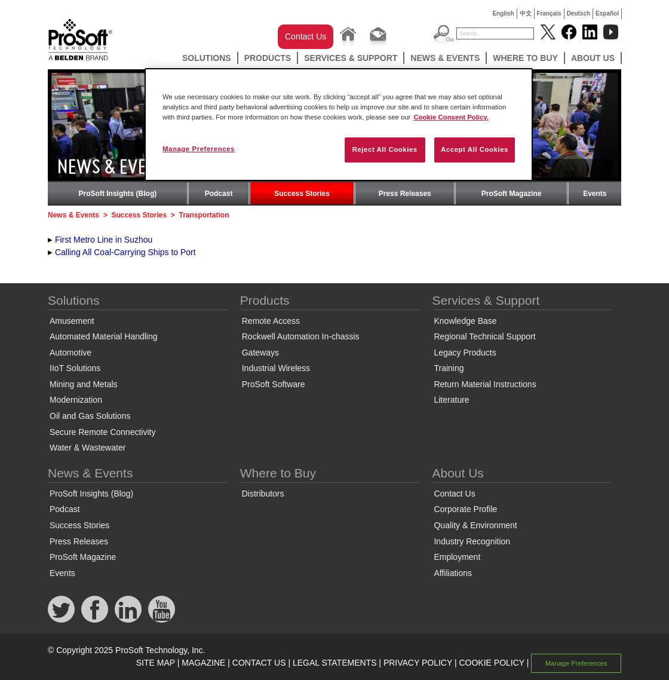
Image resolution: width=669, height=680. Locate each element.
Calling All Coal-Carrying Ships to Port (125, 252)
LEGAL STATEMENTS (335, 662)
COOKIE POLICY (491, 662)
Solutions (206, 58)
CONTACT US (259, 662)
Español (607, 13)
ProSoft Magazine (511, 193)
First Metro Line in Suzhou (103, 239)
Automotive (70, 352)
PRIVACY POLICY (417, 662)
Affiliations (453, 573)
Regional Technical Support (484, 336)
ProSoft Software (273, 384)
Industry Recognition (472, 541)
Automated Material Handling (104, 336)
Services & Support (350, 58)
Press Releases (405, 193)
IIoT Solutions (75, 368)
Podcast (219, 193)
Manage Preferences (576, 663)
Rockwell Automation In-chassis (301, 336)
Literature (451, 400)
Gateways (260, 352)
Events (594, 193)
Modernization (76, 400)
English (503, 13)
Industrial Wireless (276, 368)
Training (449, 368)
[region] (339, 124)
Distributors (263, 493)
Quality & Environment (475, 525)
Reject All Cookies (385, 149)
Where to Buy (525, 58)
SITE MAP (155, 662)
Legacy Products (465, 352)
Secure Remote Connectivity (102, 432)
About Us (593, 58)
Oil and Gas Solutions (90, 416)
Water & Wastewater (87, 447)
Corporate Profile (465, 509)
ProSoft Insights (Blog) (118, 193)
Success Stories (302, 193)
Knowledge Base (465, 321)
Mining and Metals (84, 384)
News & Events (445, 58)
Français (549, 13)
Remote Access (271, 321)
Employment (457, 557)
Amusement (72, 321)
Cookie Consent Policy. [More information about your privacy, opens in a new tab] (451, 117)
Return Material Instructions (485, 384)
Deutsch (578, 13)
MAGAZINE (203, 662)
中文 (526, 13)
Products (267, 58)
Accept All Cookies (474, 149)
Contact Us (305, 36)
